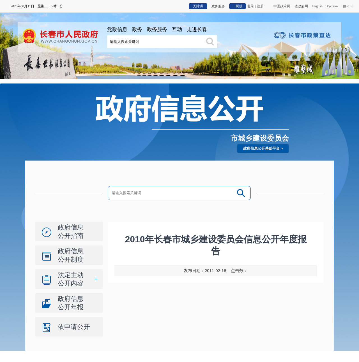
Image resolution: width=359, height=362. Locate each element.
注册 (260, 6)
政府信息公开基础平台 (261, 148)
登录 (250, 6)
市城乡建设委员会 (260, 138)
